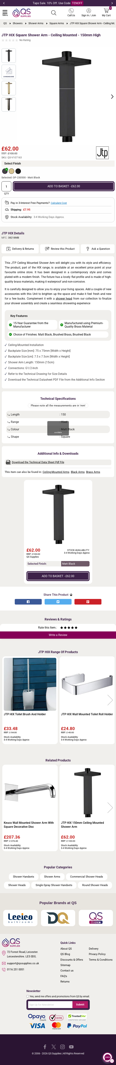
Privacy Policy (97, 954)
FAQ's (63, 976)
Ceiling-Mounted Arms (56, 472)
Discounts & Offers (71, 959)
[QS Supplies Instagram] (62, 1046)
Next (112, 3)
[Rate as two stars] (63, 628)
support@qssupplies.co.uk (20, 963)
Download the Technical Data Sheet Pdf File (35, 462)
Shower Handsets (23, 876)
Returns (65, 981)
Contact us (67, 970)
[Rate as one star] (61, 628)
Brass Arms (93, 472)
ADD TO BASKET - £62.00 (63, 186)
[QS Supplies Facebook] (45, 1046)
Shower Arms (52, 876)
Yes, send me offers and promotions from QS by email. (60, 996)
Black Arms (78, 472)
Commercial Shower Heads (86, 876)
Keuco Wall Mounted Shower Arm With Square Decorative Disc (29, 824)
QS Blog (65, 954)
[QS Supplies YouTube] (71, 1046)
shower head (64, 298)
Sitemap (65, 965)
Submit (80, 1004)
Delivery (93, 948)
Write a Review (58, 635)
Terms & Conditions (101, 959)
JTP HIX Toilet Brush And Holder (25, 714)
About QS (66, 948)
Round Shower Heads (95, 885)
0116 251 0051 (13, 969)
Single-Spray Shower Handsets (54, 885)
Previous (3, 3)
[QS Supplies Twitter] (53, 1046)
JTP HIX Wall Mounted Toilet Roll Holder (87, 714)
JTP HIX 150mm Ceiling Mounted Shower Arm (82, 824)
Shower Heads (17, 885)
